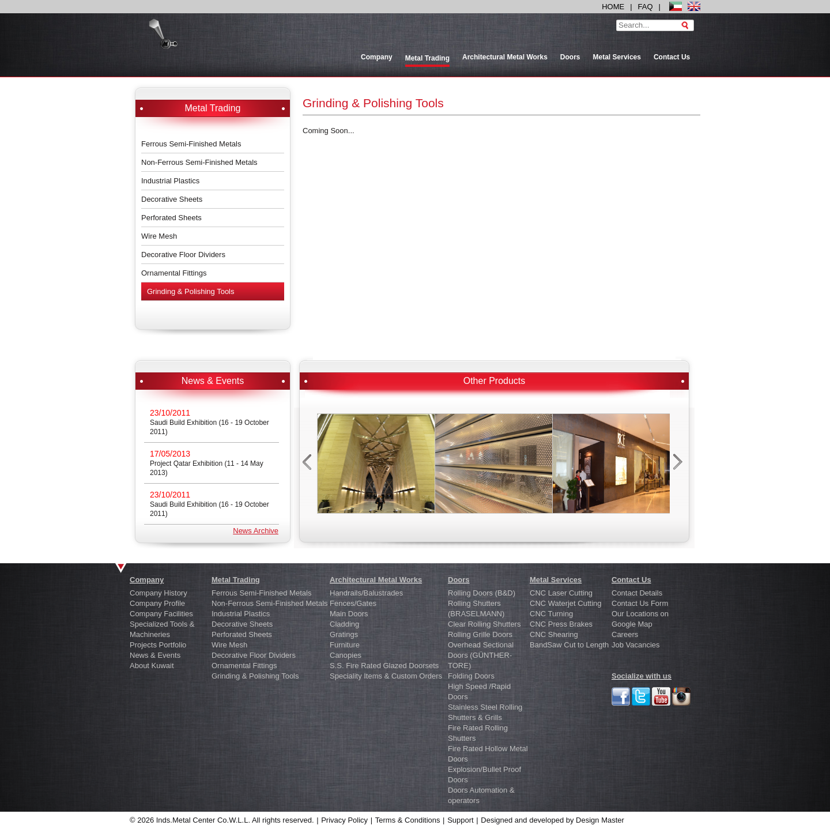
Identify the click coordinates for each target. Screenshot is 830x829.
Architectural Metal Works (505, 57)
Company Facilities (161, 613)
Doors (570, 57)
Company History (158, 593)
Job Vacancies (636, 644)
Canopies (345, 655)
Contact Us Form (640, 603)
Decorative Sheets (171, 199)
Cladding (344, 624)
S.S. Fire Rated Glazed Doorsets (384, 665)
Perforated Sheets (171, 217)
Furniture (345, 644)
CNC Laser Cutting (561, 593)
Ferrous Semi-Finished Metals (191, 144)
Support (460, 820)
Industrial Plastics (170, 180)
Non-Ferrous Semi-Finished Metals (199, 162)
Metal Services (617, 57)
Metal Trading (236, 579)
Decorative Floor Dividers (183, 254)
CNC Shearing (554, 634)
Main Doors (349, 613)
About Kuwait (152, 665)
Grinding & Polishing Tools (191, 291)
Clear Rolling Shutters (484, 624)
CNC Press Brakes (561, 624)
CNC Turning (551, 613)
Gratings (344, 634)
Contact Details (637, 593)
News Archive (255, 530)
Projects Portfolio (158, 644)
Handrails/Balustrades (366, 593)
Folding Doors (471, 676)
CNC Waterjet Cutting (566, 603)
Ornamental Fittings (173, 273)
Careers (625, 634)
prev (308, 465)
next (679, 465)
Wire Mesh (159, 236)
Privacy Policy (344, 820)
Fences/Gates (353, 603)
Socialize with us (641, 676)
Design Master (600, 820)
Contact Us (672, 57)
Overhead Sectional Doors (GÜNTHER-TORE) (481, 655)
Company (377, 57)
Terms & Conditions (407, 820)
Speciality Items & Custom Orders (386, 676)
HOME (613, 6)
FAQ (645, 6)
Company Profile (157, 603)
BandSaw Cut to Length (569, 644)
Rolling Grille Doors (480, 634)
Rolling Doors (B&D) (481, 593)
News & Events (155, 655)
